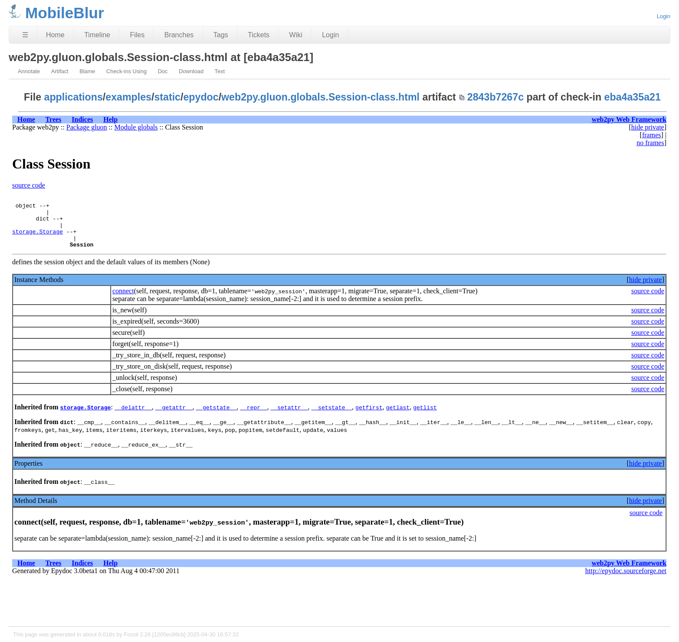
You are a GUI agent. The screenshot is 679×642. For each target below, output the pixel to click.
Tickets (258, 35)
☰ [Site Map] (25, 35)
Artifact (60, 71)
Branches (179, 35)
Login (663, 16)
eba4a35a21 (632, 97)
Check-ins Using (126, 71)
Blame (87, 71)
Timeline (97, 35)
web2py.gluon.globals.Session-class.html (320, 97)
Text (220, 71)
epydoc (200, 97)
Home (55, 35)
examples (128, 97)
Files (137, 35)
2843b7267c (495, 97)
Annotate (29, 71)
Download (191, 71)
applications (73, 97)
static (167, 97)
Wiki (295, 35)
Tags (220, 35)
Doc (163, 71)
